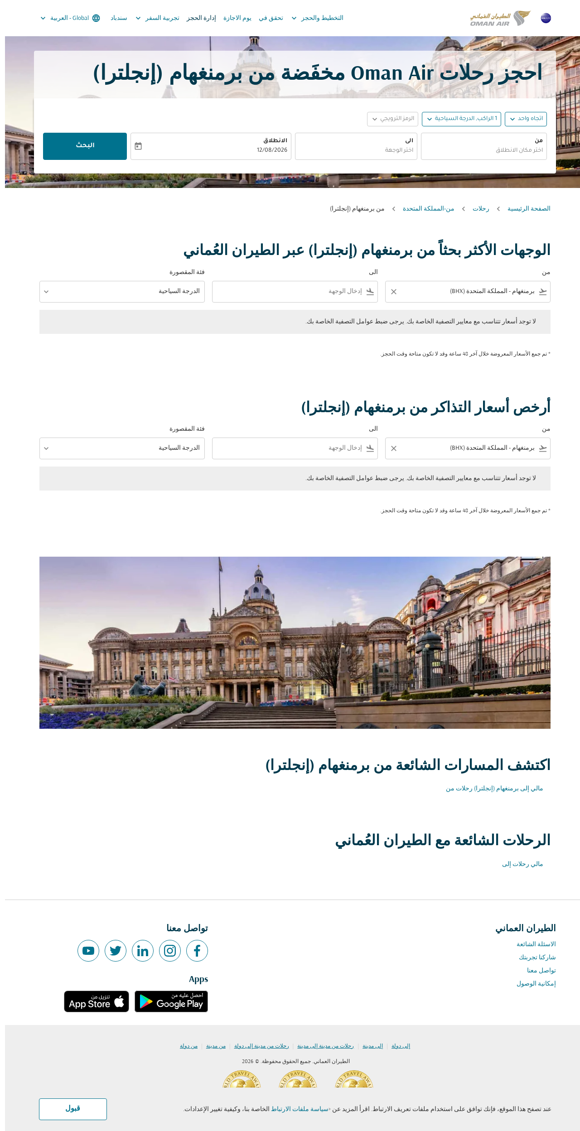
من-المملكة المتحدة (424, 209)
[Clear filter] (388, 291)
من (534, 141)
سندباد (114, 18)
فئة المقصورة (182, 272)
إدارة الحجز (196, 18)
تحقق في (266, 18)
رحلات (476, 209)
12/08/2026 (267, 151)
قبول (67, 1108)
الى (404, 141)
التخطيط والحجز (310, 18)
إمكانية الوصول (531, 984)
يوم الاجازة (232, 18)
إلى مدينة (368, 1046)
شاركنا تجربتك (532, 957)
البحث (80, 146)
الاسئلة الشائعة (531, 944)
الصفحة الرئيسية (524, 209)
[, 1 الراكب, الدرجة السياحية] (461, 119)
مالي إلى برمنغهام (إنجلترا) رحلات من (489, 788)
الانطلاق (270, 141)
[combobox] (479, 151)
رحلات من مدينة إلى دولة (256, 1046)
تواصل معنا (536, 970)
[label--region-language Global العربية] (64, 18)
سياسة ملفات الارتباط (295, 1109)
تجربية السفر (150, 18)
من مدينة (211, 1046)
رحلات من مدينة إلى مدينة (320, 1046)
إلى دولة (396, 1046)
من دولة (184, 1046)
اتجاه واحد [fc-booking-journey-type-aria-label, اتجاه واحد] (525, 119)
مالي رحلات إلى (517, 864)
